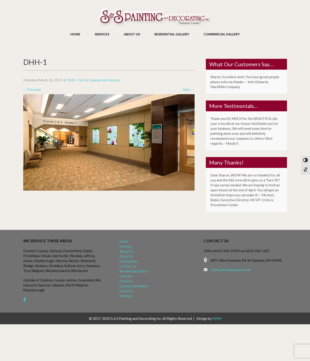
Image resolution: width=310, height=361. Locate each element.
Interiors (126, 281)
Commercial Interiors (104, 80)
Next (189, 89)
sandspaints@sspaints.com (231, 270)
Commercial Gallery (222, 34)
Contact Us (127, 266)
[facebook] (24, 299)
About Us (132, 34)
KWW (216, 318)
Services (102, 34)
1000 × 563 (76, 80)
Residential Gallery (171, 34)
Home (75, 34)
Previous (32, 89)
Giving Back (128, 261)
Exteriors (126, 276)
